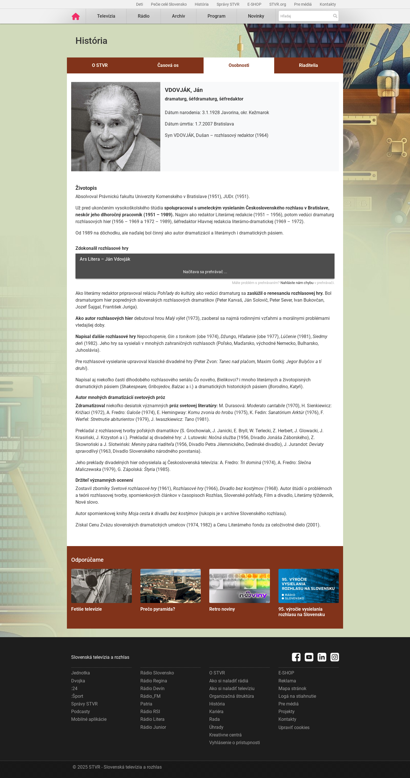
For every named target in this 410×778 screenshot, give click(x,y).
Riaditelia (308, 65)
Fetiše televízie (101, 590)
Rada (214, 719)
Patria (146, 704)
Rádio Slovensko (157, 673)
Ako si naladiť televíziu (232, 688)
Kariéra (216, 711)
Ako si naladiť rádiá (228, 681)
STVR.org (278, 4)
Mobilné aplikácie (88, 719)
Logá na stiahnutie (297, 696)
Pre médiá (303, 4)
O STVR (100, 65)
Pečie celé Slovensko (169, 4)
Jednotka (80, 673)
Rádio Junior (153, 727)
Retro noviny (239, 590)
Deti (140, 4)
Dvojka (78, 681)
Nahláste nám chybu (296, 283)
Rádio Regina (153, 681)
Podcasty (80, 711)
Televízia (106, 16)
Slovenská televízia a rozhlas (100, 657)
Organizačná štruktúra (231, 696)
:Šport (77, 696)
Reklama (287, 681)
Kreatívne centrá (225, 735)
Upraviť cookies (293, 727)
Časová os (168, 65)
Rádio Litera (152, 719)
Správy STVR (228, 4)
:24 (74, 688)
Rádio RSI (150, 711)
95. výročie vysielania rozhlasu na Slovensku (308, 593)
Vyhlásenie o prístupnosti (234, 742)
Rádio (143, 16)
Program (217, 16)
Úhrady (216, 727)
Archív (178, 16)
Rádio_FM (150, 696)
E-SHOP (254, 4)
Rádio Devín (152, 688)
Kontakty (328, 4)
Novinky (256, 16)
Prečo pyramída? (170, 590)
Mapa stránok (292, 688)
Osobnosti (239, 65)
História (202, 4)
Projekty (286, 711)
